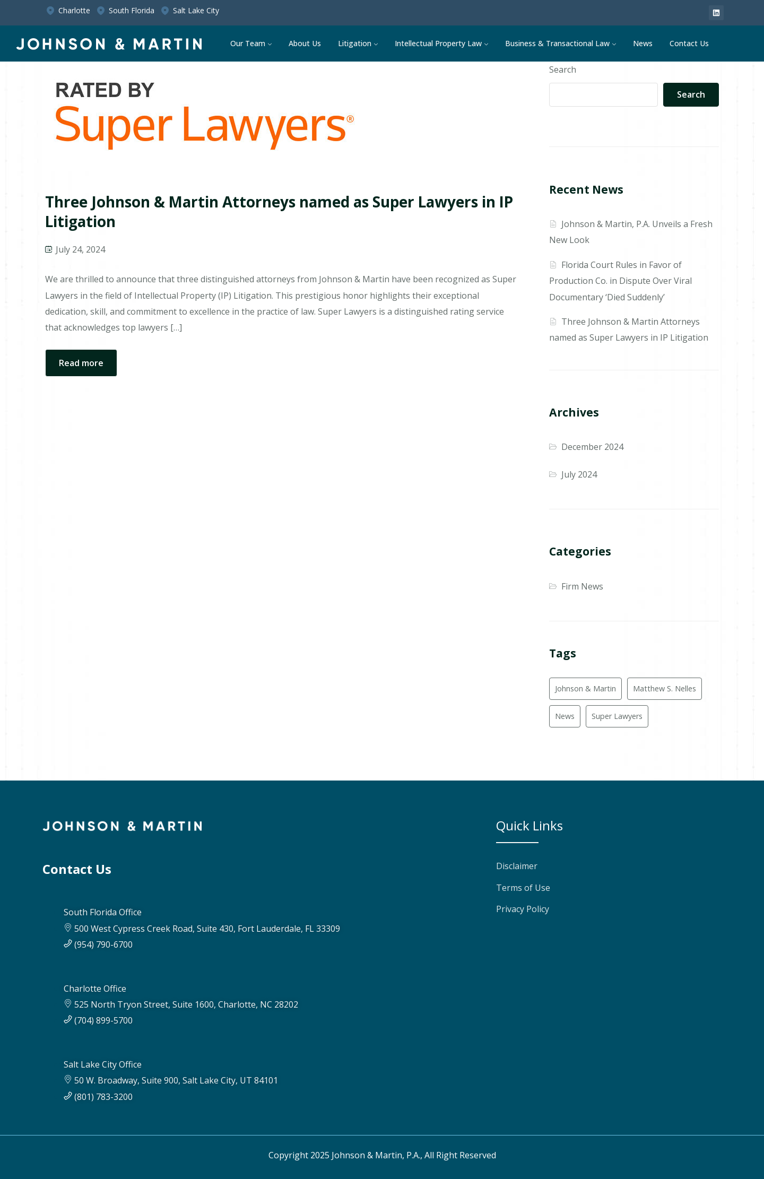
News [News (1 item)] (565, 716)
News (643, 43)
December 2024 (592, 447)
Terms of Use (523, 888)
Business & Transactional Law (557, 43)
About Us (305, 43)
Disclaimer (516, 866)
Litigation (354, 43)
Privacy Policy (522, 909)
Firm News (582, 586)
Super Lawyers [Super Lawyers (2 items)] (617, 716)
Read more (81, 363)
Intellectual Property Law (438, 43)
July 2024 (579, 474)
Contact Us (689, 43)
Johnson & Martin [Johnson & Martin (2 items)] (585, 688)
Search (562, 69)
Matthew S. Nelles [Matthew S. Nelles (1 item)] (664, 688)
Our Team (247, 43)
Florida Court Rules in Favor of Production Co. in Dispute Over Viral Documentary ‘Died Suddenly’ (620, 281)
